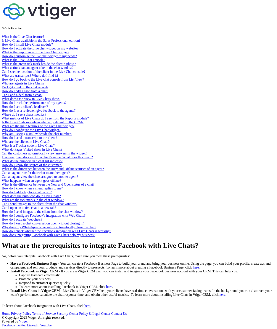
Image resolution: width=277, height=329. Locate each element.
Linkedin (33, 325)
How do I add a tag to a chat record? (27, 192)
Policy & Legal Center (94, 313)
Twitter (21, 325)
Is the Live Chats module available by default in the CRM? (43, 122)
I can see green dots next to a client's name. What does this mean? (47, 157)
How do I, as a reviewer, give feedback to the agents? (39, 110)
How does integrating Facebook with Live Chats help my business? (48, 235)
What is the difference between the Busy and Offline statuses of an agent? (53, 169)
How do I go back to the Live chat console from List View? (43, 79)
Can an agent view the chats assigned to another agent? (40, 176)
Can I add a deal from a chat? (22, 95)
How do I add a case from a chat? (25, 91)
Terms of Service (44, 313)
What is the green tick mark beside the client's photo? (39, 64)
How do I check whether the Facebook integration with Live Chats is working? (56, 231)
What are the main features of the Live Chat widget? (38, 126)
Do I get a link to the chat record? (25, 87)
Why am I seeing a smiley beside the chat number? (37, 134)
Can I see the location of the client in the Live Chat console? (43, 71)
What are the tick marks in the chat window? (33, 200)
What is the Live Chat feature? (23, 36)
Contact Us (119, 313)
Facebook (8, 325)
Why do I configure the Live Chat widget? (31, 130)
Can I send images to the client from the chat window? (39, 204)
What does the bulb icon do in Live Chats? (31, 196)
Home (6, 313)
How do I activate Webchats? (22, 219)
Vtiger (23, 321)
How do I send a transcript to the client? (29, 138)
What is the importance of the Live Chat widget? (35, 52)
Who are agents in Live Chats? (23, 83)
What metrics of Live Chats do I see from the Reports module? (45, 118)
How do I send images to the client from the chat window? (42, 211)
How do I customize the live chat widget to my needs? (39, 56)
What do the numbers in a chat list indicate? (32, 161)
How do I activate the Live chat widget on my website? (40, 48)
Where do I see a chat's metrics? (24, 114)
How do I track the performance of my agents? (34, 103)
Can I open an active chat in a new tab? (29, 208)
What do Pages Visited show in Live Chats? (32, 149)
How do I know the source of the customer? (32, 165)
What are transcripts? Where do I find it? (30, 75)
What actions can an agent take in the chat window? (38, 68)
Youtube (46, 325)
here (196, 267)
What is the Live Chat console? (23, 60)
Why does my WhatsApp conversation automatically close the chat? (49, 227)
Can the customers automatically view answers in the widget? (44, 153)
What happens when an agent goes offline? (31, 180)
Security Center (67, 313)
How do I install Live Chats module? (27, 44)
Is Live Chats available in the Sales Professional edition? (41, 40)
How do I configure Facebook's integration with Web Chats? (43, 215)
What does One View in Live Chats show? (31, 99)
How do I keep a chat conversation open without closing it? (43, 223)
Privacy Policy (21, 313)
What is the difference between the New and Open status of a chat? (48, 184)
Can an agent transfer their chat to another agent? (36, 173)
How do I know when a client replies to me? (32, 188)
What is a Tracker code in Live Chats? (28, 145)
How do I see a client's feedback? (25, 106)
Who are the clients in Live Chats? (26, 141)
